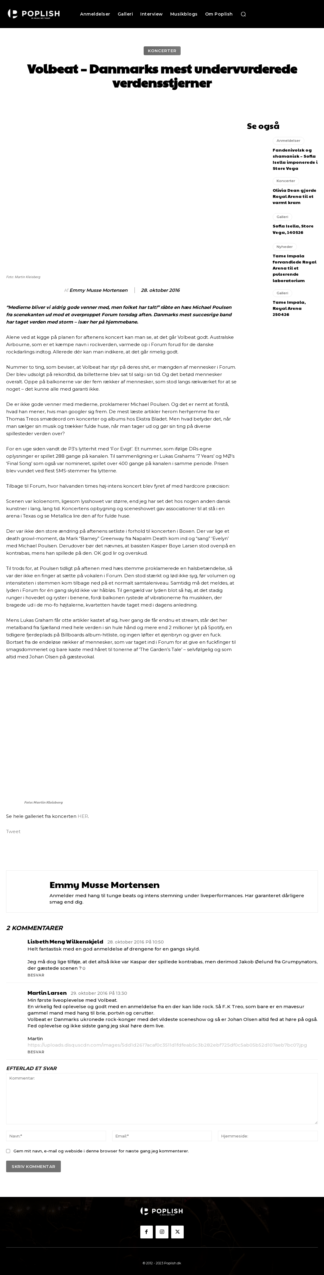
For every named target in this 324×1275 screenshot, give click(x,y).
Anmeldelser (288, 139)
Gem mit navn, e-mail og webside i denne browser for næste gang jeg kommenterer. (101, 1150)
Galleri (282, 209)
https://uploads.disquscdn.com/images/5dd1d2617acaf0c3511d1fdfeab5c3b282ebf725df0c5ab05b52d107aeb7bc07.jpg (167, 1045)
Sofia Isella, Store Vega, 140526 (291, 220)
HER (83, 816)
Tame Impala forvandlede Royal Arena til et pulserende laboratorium (292, 256)
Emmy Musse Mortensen (98, 290)
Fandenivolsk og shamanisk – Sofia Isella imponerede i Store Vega (293, 155)
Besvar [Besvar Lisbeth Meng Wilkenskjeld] (36, 975)
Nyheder (284, 238)
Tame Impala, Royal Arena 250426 (293, 293)
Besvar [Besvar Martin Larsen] (36, 1052)
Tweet (13, 831)
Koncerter (162, 50)
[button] (243, 14)
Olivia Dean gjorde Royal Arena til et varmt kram (292, 188)
